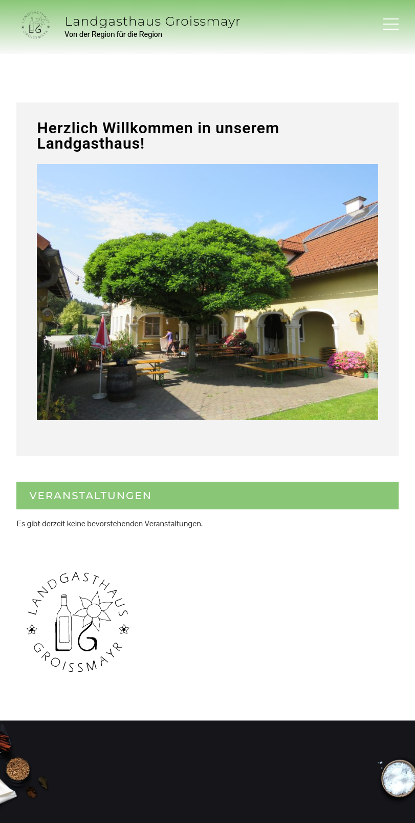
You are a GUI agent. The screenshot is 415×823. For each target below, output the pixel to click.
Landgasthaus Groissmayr (153, 21)
